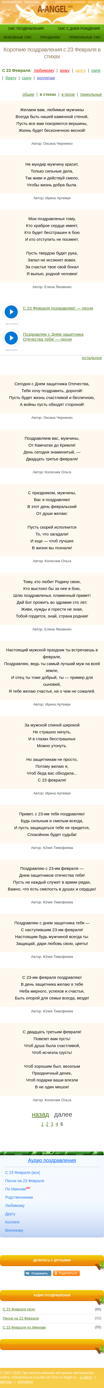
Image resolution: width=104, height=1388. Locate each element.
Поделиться (68, 1273)
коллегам (46, 77)
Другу (10, 1214)
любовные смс (17, 37)
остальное (92, 357)
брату (11, 77)
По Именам (18, 1189)
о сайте (86, 1377)
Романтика (32, 1)
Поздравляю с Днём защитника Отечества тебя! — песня (53, 336)
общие (28, 94)
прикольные (91, 94)
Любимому (15, 1205)
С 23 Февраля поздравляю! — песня (58, 308)
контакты (25, 1381)
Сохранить (40, 1273)
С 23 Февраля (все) (22, 1172)
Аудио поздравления (52, 1160)
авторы (6, 1381)
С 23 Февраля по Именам (24, 1327)
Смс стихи (95, 1)
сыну (26, 77)
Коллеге (12, 1222)
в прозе (68, 94)
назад (40, 1114)
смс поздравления (26, 29)
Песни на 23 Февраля (24, 1181)
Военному (14, 1230)
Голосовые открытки (70, 1)
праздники (50, 37)
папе (95, 70)
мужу (65, 70)
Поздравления (11, 1)
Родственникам (19, 1197)
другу (80, 70)
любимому (44, 70)
